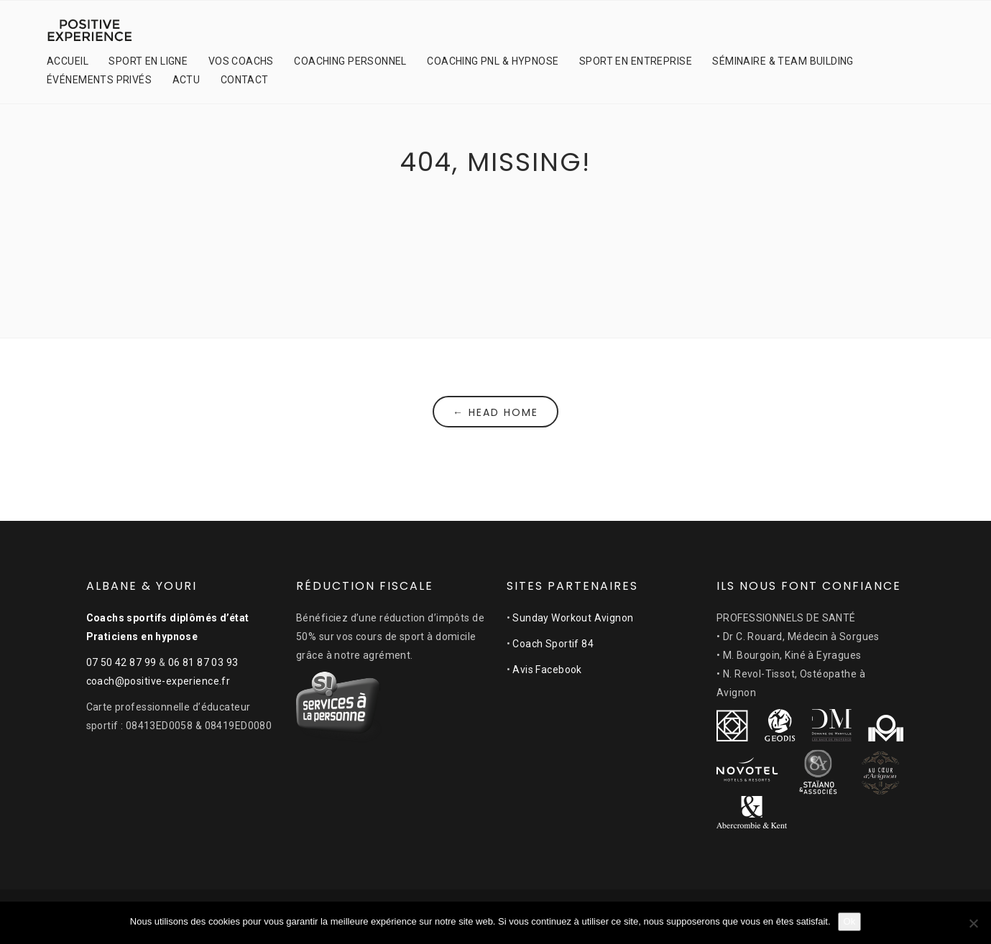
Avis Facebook (546, 669)
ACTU (186, 79)
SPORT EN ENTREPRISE (635, 61)
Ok (850, 921)
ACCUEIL (67, 61)
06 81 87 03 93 (203, 662)
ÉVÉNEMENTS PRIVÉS (99, 79)
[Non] (973, 923)
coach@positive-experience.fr (158, 681)
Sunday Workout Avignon (572, 618)
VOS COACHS (241, 61)
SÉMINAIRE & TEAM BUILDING (783, 61)
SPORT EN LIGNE (148, 61)
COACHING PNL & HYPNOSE (492, 61)
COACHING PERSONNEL (350, 61)
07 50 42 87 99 (121, 662)
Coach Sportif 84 (553, 643)
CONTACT (245, 79)
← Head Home (495, 412)
